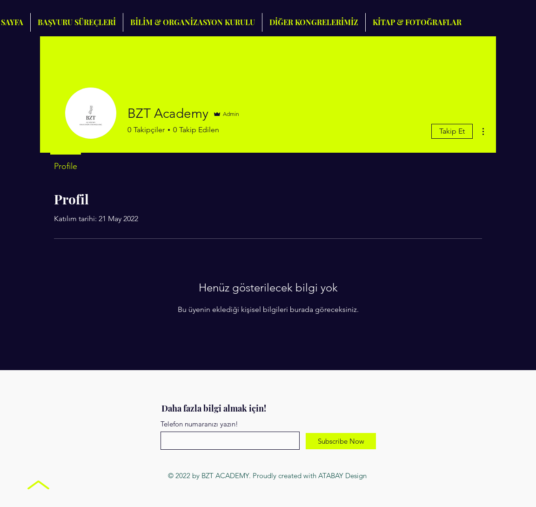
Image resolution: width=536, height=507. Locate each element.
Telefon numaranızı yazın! (199, 423)
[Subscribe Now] (341, 441)
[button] (313, 22)
